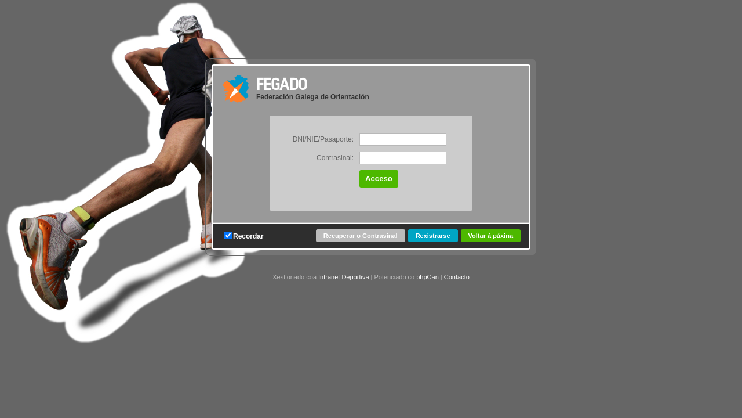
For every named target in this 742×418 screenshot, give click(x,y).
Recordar (244, 236)
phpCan (427, 276)
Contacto (457, 276)
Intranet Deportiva (343, 276)
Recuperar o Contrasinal (360, 235)
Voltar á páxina (490, 235)
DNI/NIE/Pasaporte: (323, 139)
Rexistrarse (433, 235)
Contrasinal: (335, 158)
